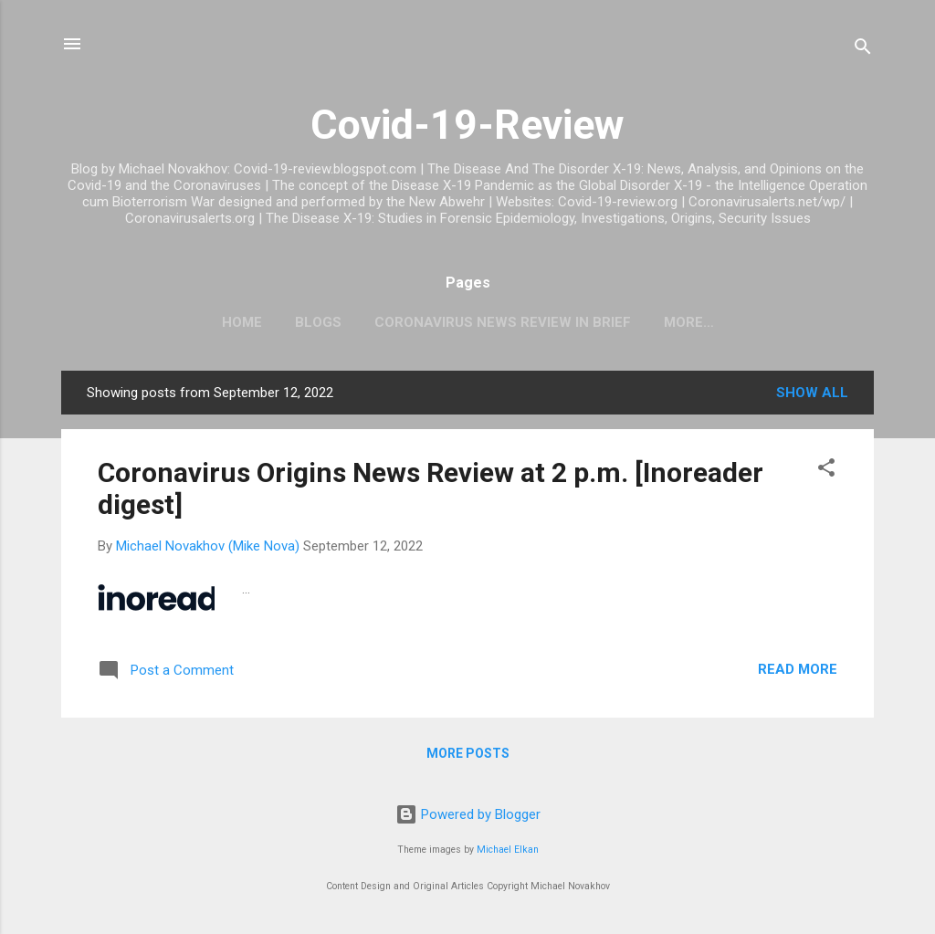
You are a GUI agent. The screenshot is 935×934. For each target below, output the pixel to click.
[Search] (863, 50)
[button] (826, 471)
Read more (797, 669)
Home (242, 322)
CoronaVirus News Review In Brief (502, 322)
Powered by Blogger (468, 814)
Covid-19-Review (467, 124)
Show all (812, 392)
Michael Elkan (508, 849)
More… (689, 322)
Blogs (318, 322)
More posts (468, 753)
